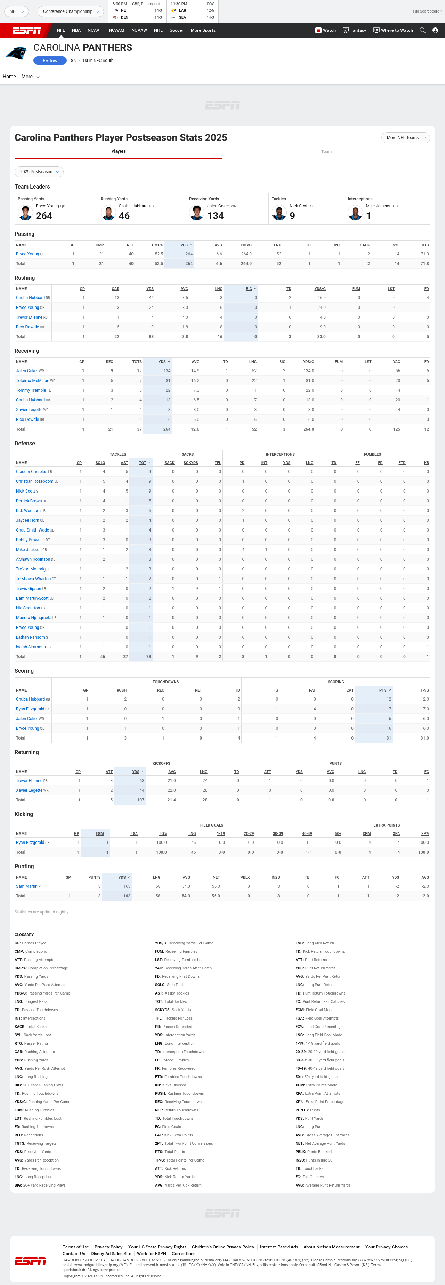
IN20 (276, 877)
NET (216, 877)
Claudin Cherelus (31, 471)
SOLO (100, 463)
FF (357, 463)
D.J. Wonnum (28, 510)
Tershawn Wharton (33, 578)
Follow (50, 60)
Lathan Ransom (30, 637)
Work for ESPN (151, 1253)
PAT (312, 690)
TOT (145, 463)
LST (391, 289)
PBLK (245, 877)
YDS (186, 245)
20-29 (249, 833)
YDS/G (246, 245)
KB (426, 463)
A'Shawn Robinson (33, 559)
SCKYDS (191, 463)
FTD (402, 463)
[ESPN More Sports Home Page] (203, 30)
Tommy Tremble (31, 390)
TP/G (424, 690)
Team (326, 151)
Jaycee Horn (27, 520)
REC (109, 362)
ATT (130, 245)
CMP (100, 245)
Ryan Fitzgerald (30, 709)
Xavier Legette (29, 409)
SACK (365, 245)
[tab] (118, 152)
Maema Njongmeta (33, 617)
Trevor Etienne (29, 317)
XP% (425, 833)
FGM (102, 833)
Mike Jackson (29, 549)
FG (276, 690)
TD (308, 245)
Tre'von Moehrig (31, 569)
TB (307, 877)
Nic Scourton (28, 608)
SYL (396, 245)
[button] (423, 30)
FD (426, 289)
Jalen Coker (27, 370)
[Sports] (17, 11)
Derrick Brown (29, 500)
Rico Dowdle (27, 327)
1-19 (221, 833)
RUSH (121, 690)
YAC (396, 362)
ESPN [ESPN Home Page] (27, 30)
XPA (396, 833)
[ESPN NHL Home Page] (158, 30)
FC (426, 771)
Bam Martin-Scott (32, 598)
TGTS (137, 362)
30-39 (278, 833)
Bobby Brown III (30, 539)
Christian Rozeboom (35, 481)
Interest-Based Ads (279, 1247)
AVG (218, 245)
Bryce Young (27, 254)
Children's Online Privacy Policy (223, 1247)
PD (242, 463)
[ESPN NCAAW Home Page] (139, 30)
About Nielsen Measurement (332, 1247)
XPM (367, 833)
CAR (116, 289)
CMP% (157, 245)
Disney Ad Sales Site (111, 1253)
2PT (350, 690)
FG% (163, 833)
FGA (134, 833)
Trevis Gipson (28, 588)
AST (124, 463)
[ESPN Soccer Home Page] (177, 30)
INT (337, 245)
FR (380, 463)
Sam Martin (27, 886)
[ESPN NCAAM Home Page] (116, 30)
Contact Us (74, 1253)
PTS (385, 690)
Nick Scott (25, 491)
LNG (277, 245)
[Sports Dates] (71, 11)
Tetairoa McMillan (32, 380)
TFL (218, 463)
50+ (338, 833)
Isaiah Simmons (31, 647)
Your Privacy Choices (386, 1247)
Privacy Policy (109, 1247)
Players (119, 151)
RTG (425, 245)
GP (72, 245)
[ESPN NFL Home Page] (61, 30)
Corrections (183, 1253)
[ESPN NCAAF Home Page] (95, 30)
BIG (251, 289)
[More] (332, 76)
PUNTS (94, 877)
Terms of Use (76, 1247)
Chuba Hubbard (30, 297)
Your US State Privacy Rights (157, 1247)
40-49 (307, 833)
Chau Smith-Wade (32, 530)
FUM (356, 289)
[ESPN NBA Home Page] (76, 30)
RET (198, 690)
